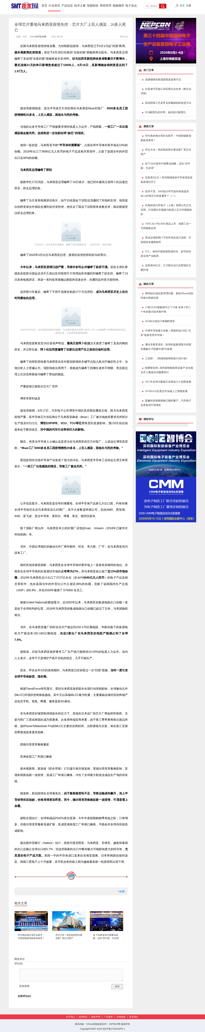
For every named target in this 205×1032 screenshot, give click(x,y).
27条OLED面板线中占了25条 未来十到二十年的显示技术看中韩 (166, 309)
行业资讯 (54, 5)
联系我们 (133, 1017)
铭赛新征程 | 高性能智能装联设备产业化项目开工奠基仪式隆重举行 (167, 370)
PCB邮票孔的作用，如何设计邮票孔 (165, 112)
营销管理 (105, 5)
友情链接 (121, 1017)
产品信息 (67, 5)
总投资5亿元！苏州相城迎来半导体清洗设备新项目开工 (167, 179)
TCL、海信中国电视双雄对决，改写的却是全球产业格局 (166, 253)
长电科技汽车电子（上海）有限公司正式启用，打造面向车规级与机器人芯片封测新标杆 (166, 210)
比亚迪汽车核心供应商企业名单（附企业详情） (166, 91)
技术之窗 (80, 5)
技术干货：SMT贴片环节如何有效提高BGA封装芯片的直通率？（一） (165, 193)
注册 (188, 5)
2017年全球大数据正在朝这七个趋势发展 (168, 381)
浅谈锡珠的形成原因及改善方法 (163, 79)
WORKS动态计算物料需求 (160, 321)
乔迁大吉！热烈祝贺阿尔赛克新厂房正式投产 (166, 152)
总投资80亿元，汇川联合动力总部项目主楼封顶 (166, 267)
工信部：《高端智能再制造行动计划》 (167, 358)
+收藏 (121, 891)
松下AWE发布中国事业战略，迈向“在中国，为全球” (165, 165)
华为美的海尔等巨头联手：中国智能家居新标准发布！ (166, 138)
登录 (182, 5)
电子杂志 (131, 5)
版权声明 (95, 1017)
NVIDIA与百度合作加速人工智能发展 (166, 391)
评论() (18, 963)
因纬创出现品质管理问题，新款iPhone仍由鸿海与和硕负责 (167, 295)
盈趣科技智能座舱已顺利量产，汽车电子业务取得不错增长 (166, 402)
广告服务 (108, 1017)
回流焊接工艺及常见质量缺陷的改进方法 (168, 102)
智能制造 (92, 5)
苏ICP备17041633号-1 (114, 1029)
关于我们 (70, 1017)
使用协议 (83, 1017)
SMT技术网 (40, 36)
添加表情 (24, 986)
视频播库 (118, 5)
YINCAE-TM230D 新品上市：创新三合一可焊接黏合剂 (166, 226)
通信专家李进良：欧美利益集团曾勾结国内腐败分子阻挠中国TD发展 (166, 346)
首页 (44, 5)
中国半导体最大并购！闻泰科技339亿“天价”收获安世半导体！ (166, 332)
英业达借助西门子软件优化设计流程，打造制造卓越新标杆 (166, 239)
